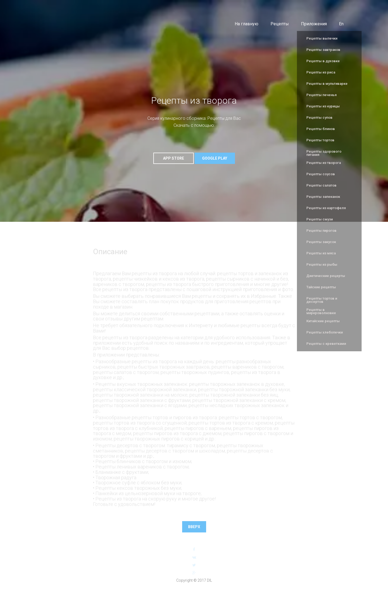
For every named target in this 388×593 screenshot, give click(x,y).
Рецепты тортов (320, 140)
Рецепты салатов (321, 185)
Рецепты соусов (320, 174)
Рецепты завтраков (323, 50)
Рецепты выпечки (321, 38)
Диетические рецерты (325, 276)
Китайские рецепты (323, 321)
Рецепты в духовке (323, 61)
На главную (246, 23)
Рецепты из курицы (323, 106)
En (341, 23)
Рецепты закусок (321, 242)
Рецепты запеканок (323, 197)
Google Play (214, 158)
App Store (173, 158)
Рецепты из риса (320, 72)
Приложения (314, 23)
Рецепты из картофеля (326, 208)
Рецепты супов (319, 117)
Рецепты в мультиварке (327, 84)
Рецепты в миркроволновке (321, 311)
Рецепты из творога (323, 163)
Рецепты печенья (321, 95)
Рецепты (280, 23)
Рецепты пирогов (321, 231)
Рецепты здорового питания (323, 153)
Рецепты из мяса (321, 253)
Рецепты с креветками (326, 344)
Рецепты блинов (320, 129)
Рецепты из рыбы (321, 264)
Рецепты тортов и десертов (321, 300)
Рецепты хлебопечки (324, 332)
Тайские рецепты (321, 287)
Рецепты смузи (319, 219)
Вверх (194, 527)
